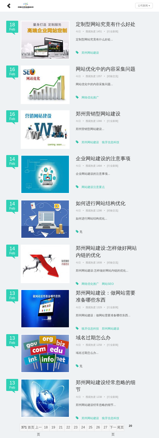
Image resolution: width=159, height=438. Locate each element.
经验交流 (113, 76)
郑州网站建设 (90, 52)
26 (98, 427)
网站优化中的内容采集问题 (105, 69)
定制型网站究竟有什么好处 (105, 24)
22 (68, 427)
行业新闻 (113, 31)
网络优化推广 (90, 97)
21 (61, 427)
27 (105, 427)
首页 (31, 427)
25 (91, 427)
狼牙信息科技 (110, 142)
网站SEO (108, 283)
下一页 (113, 428)
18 (46, 427)
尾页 (120, 427)
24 (83, 427)
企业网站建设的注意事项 (103, 158)
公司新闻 (144, 5)
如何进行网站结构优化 (100, 203)
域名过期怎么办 (93, 337)
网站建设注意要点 (93, 187)
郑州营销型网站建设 (98, 113)
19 (53, 427)
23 (76, 427)
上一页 (38, 428)
